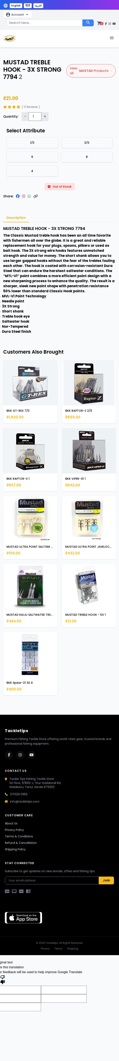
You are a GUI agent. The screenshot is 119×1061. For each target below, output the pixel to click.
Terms (58, 948)
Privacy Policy (14, 830)
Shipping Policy (15, 849)
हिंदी (27, 5)
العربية (38, 5)
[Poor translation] (2, 979)
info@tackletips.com (24, 801)
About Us (11, 823)
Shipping (72, 948)
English (16, 5)
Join (106, 880)
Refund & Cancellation (21, 843)
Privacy (45, 948)
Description (16, 217)
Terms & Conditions (19, 836)
